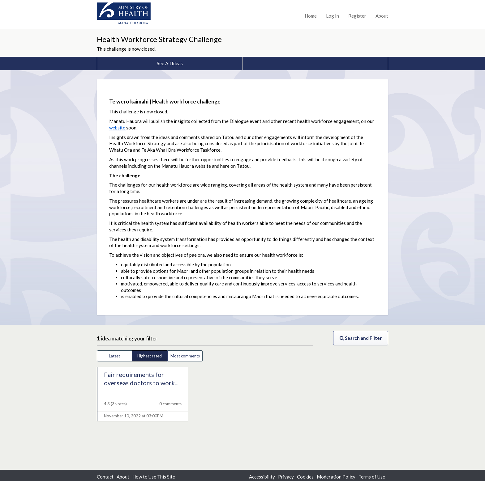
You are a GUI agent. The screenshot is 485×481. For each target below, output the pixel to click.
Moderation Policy (336, 476)
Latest (114, 355)
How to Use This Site (153, 476)
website (117, 127)
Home (311, 16)
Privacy (286, 476)
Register (357, 16)
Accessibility (262, 476)
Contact (105, 476)
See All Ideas (170, 63)
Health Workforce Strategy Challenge (159, 39)
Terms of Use (371, 476)
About (382, 16)
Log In (332, 16)
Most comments (185, 355)
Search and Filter (361, 338)
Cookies (305, 476)
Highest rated (149, 355)
